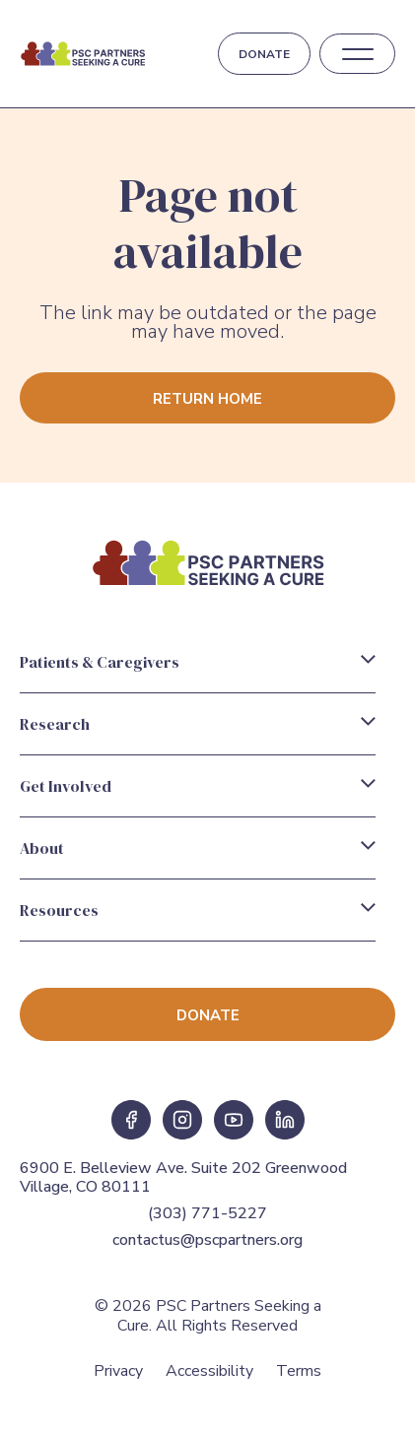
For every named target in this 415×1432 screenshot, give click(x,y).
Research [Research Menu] (55, 724)
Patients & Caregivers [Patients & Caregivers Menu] (99, 662)
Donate (264, 54)
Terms (298, 1371)
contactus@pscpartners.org (207, 1240)
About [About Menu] (42, 848)
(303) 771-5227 (207, 1213)
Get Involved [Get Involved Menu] (65, 786)
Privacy (118, 1371)
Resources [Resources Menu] (59, 910)
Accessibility (209, 1371)
